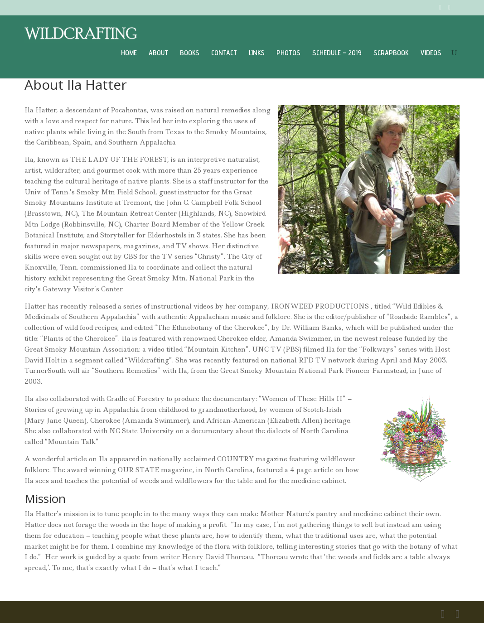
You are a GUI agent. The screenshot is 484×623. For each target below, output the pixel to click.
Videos (431, 52)
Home (129, 52)
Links (257, 52)
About (158, 52)
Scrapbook (391, 52)
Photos (288, 52)
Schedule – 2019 (337, 52)
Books (189, 52)
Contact (224, 52)
